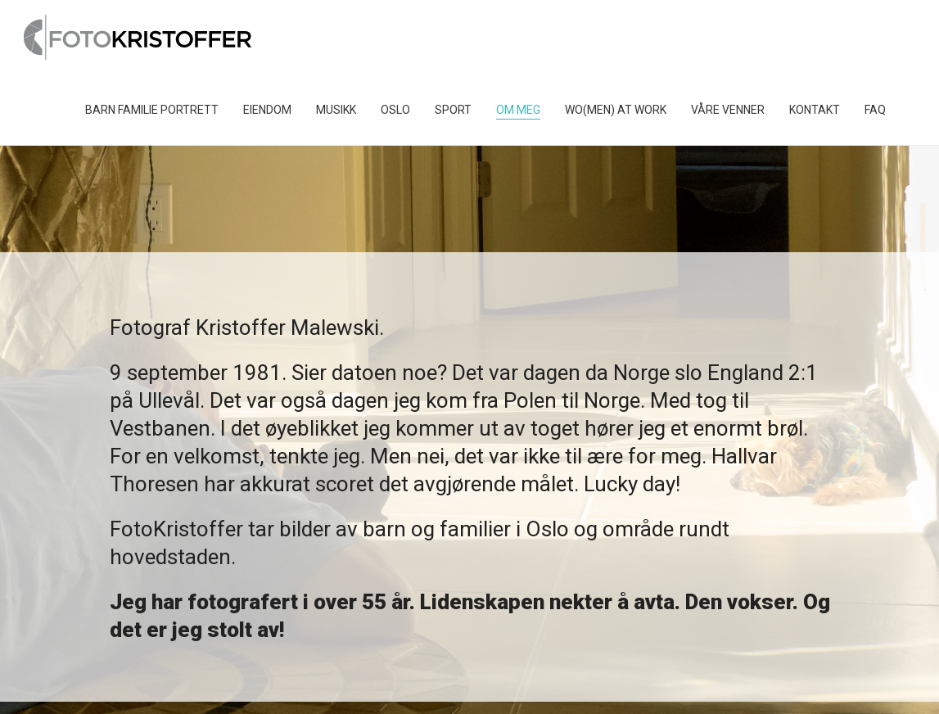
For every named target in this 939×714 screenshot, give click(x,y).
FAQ (875, 109)
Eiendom (267, 109)
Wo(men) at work (615, 109)
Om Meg (518, 109)
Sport (453, 109)
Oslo (395, 109)
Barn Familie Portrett (152, 109)
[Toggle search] (910, 109)
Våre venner (728, 109)
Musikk (336, 109)
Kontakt (814, 109)
